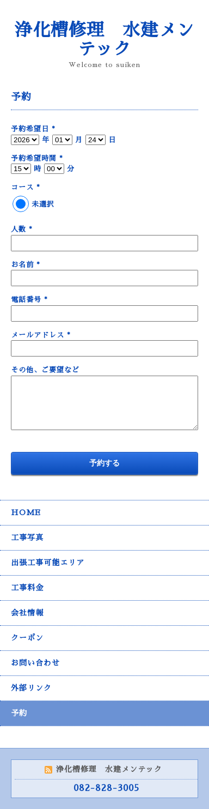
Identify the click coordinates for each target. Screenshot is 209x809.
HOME (26, 512)
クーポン (27, 638)
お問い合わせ (35, 663)
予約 (19, 713)
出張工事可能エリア (47, 562)
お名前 (25, 264)
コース (25, 187)
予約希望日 (33, 128)
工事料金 (27, 587)
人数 (22, 229)
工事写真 (27, 537)
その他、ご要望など (45, 369)
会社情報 (27, 613)
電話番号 (29, 299)
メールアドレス (41, 335)
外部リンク (31, 688)
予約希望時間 (37, 158)
